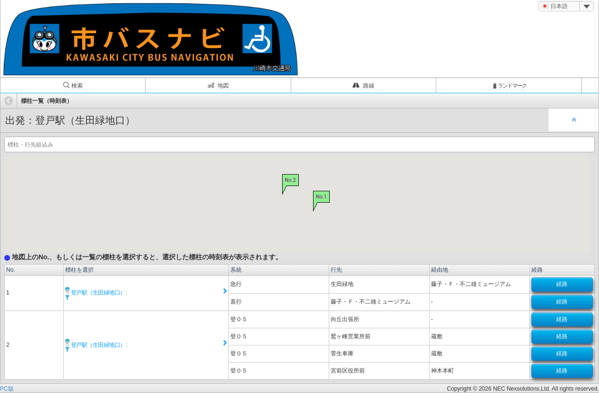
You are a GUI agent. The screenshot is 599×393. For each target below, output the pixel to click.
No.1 (320, 197)
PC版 (7, 388)
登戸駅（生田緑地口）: (96, 292)
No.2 (290, 180)
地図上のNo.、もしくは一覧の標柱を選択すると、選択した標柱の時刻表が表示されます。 (143, 257)
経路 (562, 284)
